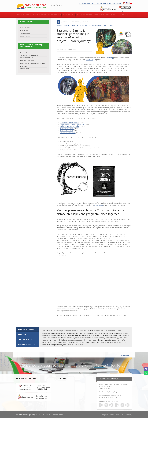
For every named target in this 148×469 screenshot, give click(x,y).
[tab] (27, 329)
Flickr (127, 405)
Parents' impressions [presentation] (26, 329)
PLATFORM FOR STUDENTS (86, 3)
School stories (74, 22)
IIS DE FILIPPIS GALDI (66, 131)
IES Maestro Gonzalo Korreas (69, 123)
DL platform (117, 3)
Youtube (122, 405)
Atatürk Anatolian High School (69, 127)
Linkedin (117, 405)
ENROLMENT (24, 66)
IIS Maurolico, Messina (67, 129)
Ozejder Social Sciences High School (72, 125)
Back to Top (125, 355)
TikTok (111, 405)
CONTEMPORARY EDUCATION (29, 55)
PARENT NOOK (24, 30)
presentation (98, 205)
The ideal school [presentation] (25, 339)
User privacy (128, 415)
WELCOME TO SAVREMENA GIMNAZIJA (53, 415)
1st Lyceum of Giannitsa (68, 133)
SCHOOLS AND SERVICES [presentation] (26, 345)
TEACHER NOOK (25, 33)
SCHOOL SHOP (24, 69)
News (64, 22)
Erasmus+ (85, 22)
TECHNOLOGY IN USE (26, 58)
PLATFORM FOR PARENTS (103, 3)
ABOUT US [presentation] (22, 334)
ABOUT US (23, 52)
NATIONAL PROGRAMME (27, 61)
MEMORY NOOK (24, 36)
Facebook (101, 405)
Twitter (106, 405)
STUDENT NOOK (25, 27)
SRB (124, 3)
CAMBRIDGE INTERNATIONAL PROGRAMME (32, 63)
